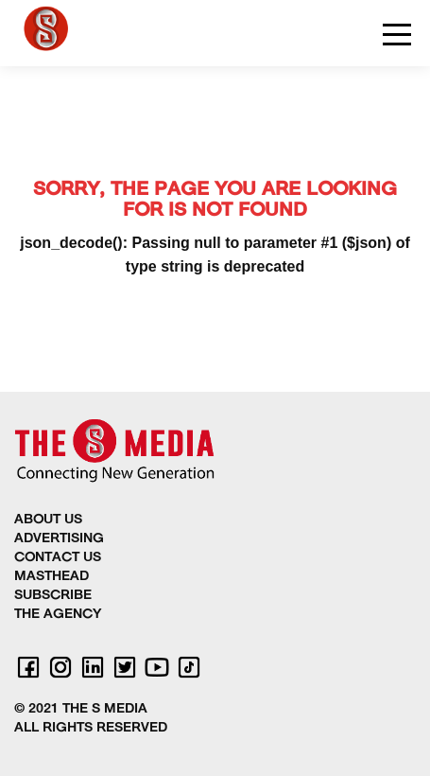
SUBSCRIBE (53, 596)
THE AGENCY (57, 615)
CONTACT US (57, 558)
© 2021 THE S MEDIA (80, 709)
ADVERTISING (59, 539)
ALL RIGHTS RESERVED (90, 728)
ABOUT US (48, 520)
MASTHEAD (51, 577)
